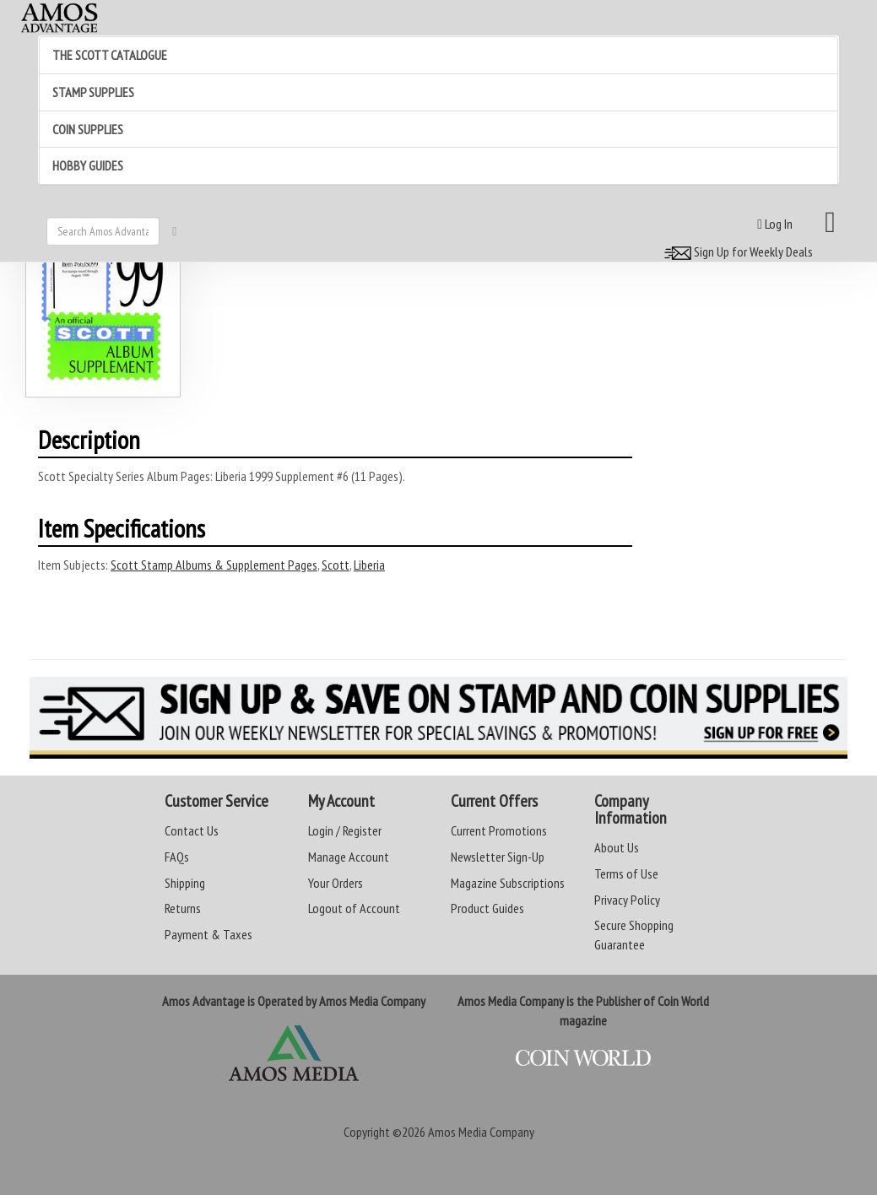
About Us (616, 847)
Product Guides (487, 908)
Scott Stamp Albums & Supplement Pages (214, 564)
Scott (335, 564)
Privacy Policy (627, 899)
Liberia (369, 564)
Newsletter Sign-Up (497, 856)
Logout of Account (354, 908)
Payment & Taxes (208, 934)
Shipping (185, 882)
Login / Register (345, 830)
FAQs (177, 856)
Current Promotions (499, 830)
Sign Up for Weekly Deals (736, 251)
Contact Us (192, 830)
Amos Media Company (481, 1131)
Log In (775, 223)
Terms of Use (626, 873)
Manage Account (348, 856)
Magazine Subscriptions (508, 882)
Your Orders (335, 882)
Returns (183, 908)
